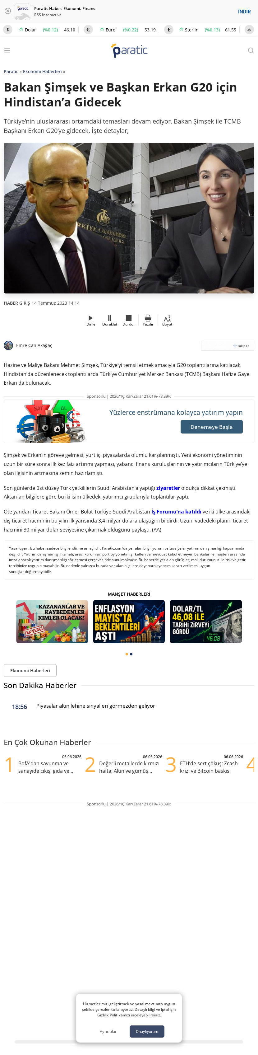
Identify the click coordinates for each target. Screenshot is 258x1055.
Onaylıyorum (147, 1031)
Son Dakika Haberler (40, 685)
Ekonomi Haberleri (42, 71)
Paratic (11, 71)
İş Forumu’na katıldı (176, 511)
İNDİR (244, 12)
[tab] (127, 654)
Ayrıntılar (108, 1031)
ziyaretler (168, 488)
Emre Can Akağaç (34, 345)
